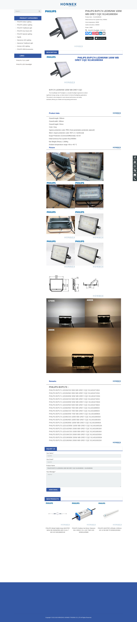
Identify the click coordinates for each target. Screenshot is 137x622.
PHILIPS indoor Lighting (24, 29)
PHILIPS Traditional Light (24, 35)
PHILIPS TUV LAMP (22, 67)
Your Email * (50, 467)
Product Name (50, 473)
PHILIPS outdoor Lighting (24, 32)
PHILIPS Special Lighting (24, 41)
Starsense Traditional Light (25, 50)
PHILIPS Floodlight (93, 37)
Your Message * (51, 480)
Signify (19, 44)
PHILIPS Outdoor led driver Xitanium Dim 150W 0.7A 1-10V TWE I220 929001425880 (83, 540)
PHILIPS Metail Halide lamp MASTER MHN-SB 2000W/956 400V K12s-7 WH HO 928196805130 (58, 540)
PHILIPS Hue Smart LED (24, 38)
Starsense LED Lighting (24, 47)
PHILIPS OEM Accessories (25, 56)
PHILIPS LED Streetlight (24, 71)
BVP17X (102, 37)
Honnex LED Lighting (23, 53)
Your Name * (50, 460)
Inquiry (89, 45)
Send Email (100, 45)
